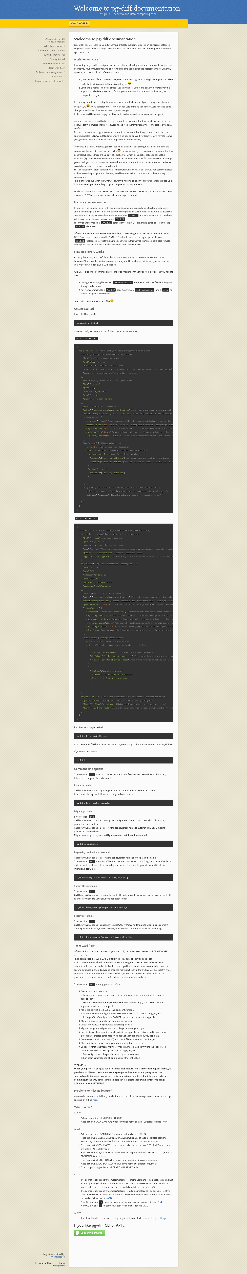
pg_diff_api (160, 1236)
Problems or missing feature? (50, 72)
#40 (143, 1152)
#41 (164, 1139)
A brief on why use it (54, 46)
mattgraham (59, 1266)
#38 (154, 1205)
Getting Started (57, 59)
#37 (109, 1216)
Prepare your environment (51, 50)
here (95, 1117)
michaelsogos (58, 1257)
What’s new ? (58, 76)
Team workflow (57, 68)
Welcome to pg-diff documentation (55, 40)
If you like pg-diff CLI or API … (50, 81)
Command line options (53, 63)
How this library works (53, 55)
